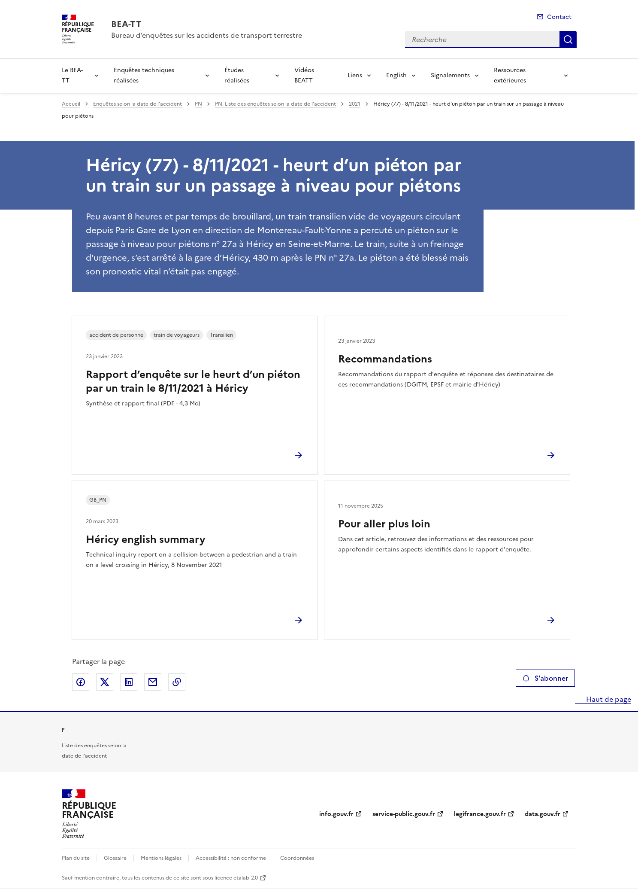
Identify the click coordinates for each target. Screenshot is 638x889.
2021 (354, 104)
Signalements (450, 75)
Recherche (568, 39)
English (396, 75)
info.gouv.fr (336, 814)
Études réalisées (236, 75)
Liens (355, 75)
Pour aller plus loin (384, 524)
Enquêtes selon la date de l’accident (137, 104)
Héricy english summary (145, 539)
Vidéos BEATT (304, 75)
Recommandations (385, 359)
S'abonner (545, 678)
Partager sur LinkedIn (128, 682)
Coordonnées (297, 858)
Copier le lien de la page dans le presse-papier (176, 682)
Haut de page (607, 699)
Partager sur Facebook (80, 682)
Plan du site (76, 858)
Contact (559, 16)
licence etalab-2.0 (236, 878)
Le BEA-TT (72, 75)
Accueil (71, 104)
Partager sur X (104, 682)
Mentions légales (161, 858)
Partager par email (152, 682)
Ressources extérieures (510, 75)
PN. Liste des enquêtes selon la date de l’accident (275, 104)
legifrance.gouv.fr (480, 814)
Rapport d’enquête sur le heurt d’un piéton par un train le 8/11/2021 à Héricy (193, 381)
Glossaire (115, 858)
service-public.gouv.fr (403, 814)
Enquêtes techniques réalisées (144, 75)
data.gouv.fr (542, 814)
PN (198, 104)
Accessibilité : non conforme (231, 858)
